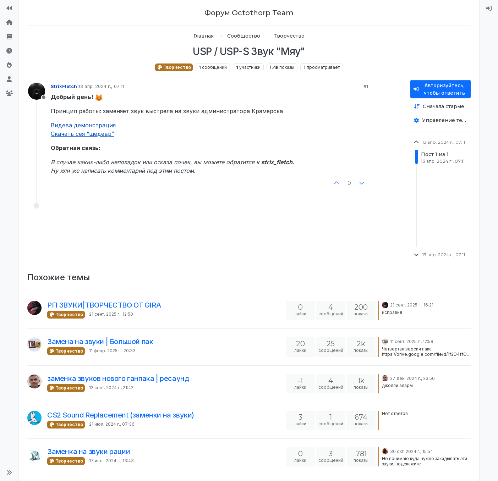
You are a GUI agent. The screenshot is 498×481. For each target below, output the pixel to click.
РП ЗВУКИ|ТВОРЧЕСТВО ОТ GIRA (104, 305)
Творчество (174, 67)
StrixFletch (64, 86)
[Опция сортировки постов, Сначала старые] (440, 106)
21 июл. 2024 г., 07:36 (112, 424)
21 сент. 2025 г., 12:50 (111, 314)
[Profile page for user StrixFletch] (36, 91)
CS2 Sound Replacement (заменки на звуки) (120, 415)
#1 (365, 86)
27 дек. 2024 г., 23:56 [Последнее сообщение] (412, 378)
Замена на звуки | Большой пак (100, 341)
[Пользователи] (9, 79)
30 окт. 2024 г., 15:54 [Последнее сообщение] (411, 451)
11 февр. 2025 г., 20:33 (112, 350)
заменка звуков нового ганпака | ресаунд (118, 378)
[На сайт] (9, 8)
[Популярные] (9, 65)
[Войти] (488, 8)
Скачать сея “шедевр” (82, 133)
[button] (9, 472)
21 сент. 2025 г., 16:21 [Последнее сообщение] (411, 305)
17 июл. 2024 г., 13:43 (111, 460)
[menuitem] (488, 8)
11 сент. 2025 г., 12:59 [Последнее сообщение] (411, 341)
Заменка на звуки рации (88, 451)
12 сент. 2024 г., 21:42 (111, 387)
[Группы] (9, 93)
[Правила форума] (9, 37)
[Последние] (9, 51)
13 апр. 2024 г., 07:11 (101, 86)
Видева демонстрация (83, 125)
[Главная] (9, 22)
